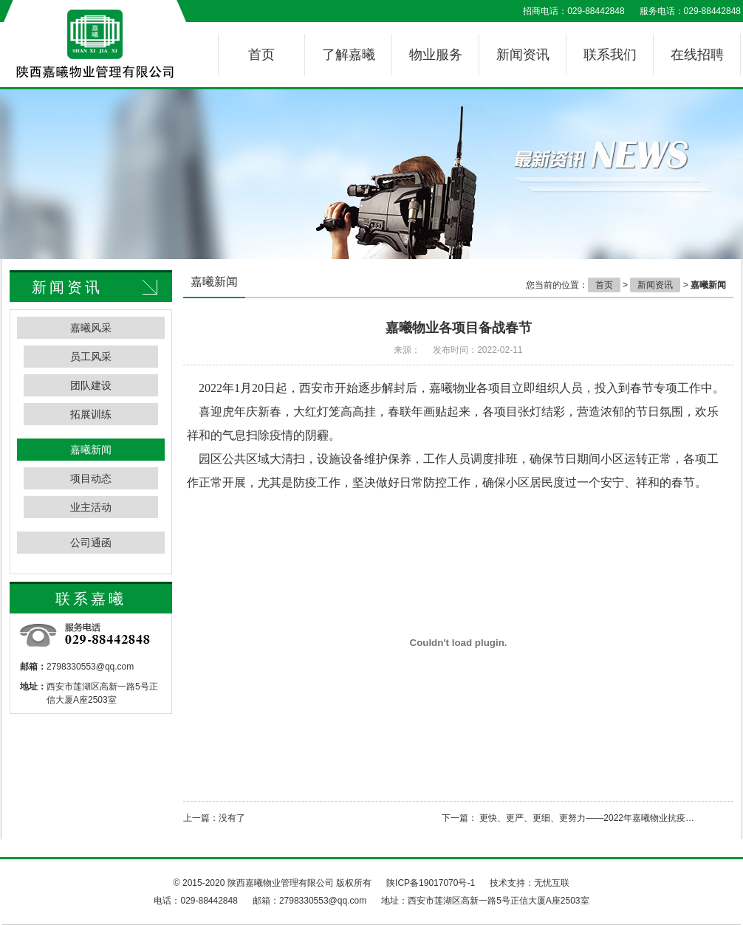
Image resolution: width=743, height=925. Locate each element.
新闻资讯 (522, 54)
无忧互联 (551, 883)
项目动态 (91, 478)
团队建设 (91, 385)
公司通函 (91, 543)
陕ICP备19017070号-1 (430, 883)
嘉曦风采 (91, 328)
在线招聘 (697, 54)
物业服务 (435, 54)
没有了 (232, 818)
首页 (261, 54)
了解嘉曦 (348, 54)
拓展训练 (91, 414)
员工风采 (91, 356)
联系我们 (610, 54)
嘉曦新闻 (91, 449)
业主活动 (91, 507)
